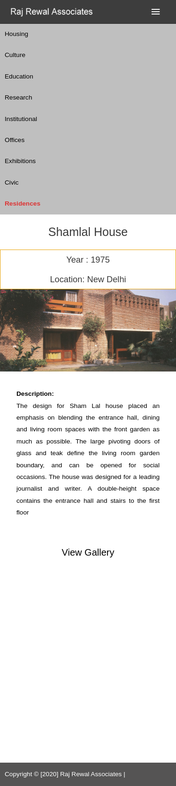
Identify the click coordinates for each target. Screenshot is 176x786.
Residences (22, 203)
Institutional (21, 118)
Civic (12, 182)
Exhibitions (20, 160)
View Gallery (88, 552)
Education (19, 76)
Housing (16, 33)
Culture (15, 54)
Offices (14, 139)
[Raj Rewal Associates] (52, 12)
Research (18, 97)
